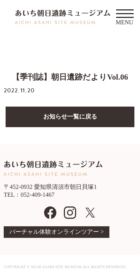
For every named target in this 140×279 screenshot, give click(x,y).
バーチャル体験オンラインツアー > (56, 232)
